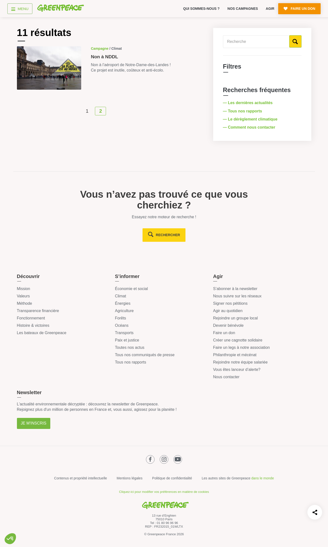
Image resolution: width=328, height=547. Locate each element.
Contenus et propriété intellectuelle (80, 478)
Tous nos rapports (130, 362)
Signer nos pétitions (230, 303)
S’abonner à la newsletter (235, 289)
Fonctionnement (31, 318)
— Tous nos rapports (243, 111)
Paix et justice (127, 340)
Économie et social (131, 289)
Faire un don (224, 333)
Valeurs (23, 296)
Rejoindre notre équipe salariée (240, 362)
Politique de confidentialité (172, 478)
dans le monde (262, 478)
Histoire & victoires (33, 325)
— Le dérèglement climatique (251, 119)
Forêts (120, 318)
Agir (270, 9)
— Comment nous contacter (249, 127)
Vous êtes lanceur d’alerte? (236, 369)
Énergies (122, 303)
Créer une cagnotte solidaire (237, 340)
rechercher (168, 235)
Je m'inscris (33, 423)
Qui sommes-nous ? (201, 9)
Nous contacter (226, 377)
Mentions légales (130, 478)
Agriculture (124, 311)
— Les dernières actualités (248, 103)
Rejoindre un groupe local (235, 318)
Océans (121, 325)
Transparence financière (38, 311)
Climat (120, 296)
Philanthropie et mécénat (234, 355)
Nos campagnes (242, 9)
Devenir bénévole (228, 325)
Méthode (24, 303)
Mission (23, 289)
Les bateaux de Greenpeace (41, 333)
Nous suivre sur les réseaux (237, 296)
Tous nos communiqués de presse (144, 355)
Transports (124, 333)
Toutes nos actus (129, 347)
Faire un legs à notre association (241, 347)
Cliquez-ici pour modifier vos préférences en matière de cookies (164, 492)
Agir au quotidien (227, 311)
